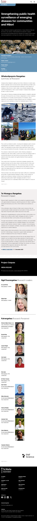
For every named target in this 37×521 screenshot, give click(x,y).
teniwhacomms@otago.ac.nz (8, 62)
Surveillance (4, 4)
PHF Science (8, 517)
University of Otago (17, 517)
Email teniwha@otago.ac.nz (7, 505)
